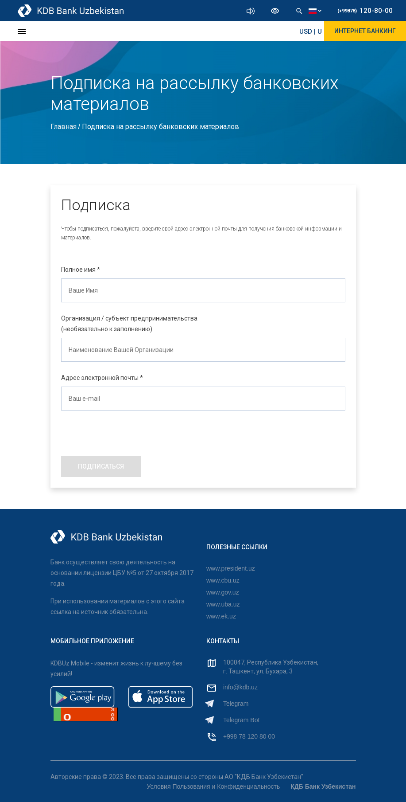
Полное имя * (80, 269)
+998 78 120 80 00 (249, 736)
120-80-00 (365, 11)
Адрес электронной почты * (102, 377)
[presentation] (128, 428)
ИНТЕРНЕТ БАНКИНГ (365, 31)
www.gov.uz (222, 592)
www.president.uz (230, 568)
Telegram (236, 703)
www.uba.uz (223, 604)
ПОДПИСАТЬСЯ (101, 466)
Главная (64, 126)
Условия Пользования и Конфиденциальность (213, 786)
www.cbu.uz (223, 580)
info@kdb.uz (240, 687)
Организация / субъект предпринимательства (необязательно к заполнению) (129, 324)
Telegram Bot (241, 720)
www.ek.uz (221, 616)
